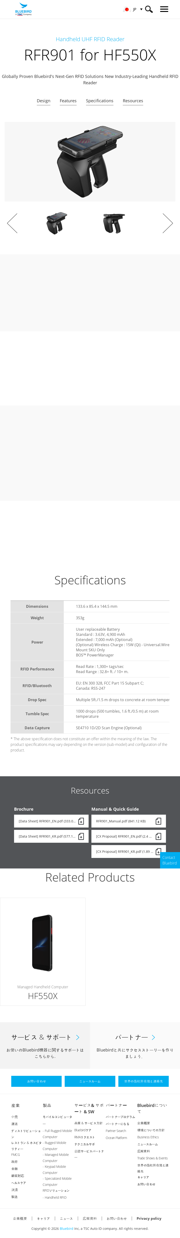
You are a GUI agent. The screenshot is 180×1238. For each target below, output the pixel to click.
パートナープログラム (120, 1116)
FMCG (15, 1154)
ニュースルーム (147, 1144)
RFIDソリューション (56, 1190)
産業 (15, 1105)
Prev (12, 223)
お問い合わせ (146, 1184)
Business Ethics (148, 1137)
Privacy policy (149, 1218)
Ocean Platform (116, 1137)
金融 (14, 1168)
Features (68, 100)
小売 (14, 1116)
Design (43, 100)
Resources (133, 100)
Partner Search (116, 1130)
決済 (14, 1189)
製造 (14, 1196)
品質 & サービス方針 (88, 1123)
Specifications (99, 100)
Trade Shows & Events (152, 1158)
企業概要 (143, 1123)
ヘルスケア (18, 1182)
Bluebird (66, 1228)
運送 (14, 1123)
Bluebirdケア (82, 1130)
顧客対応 (17, 1175)
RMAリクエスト (84, 1137)
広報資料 (143, 1151)
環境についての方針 (151, 1130)
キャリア (143, 1177)
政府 (14, 1161)
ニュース (66, 1218)
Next (168, 223)
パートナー (116, 1105)
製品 (47, 1105)
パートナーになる (117, 1123)
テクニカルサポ (84, 1144)
